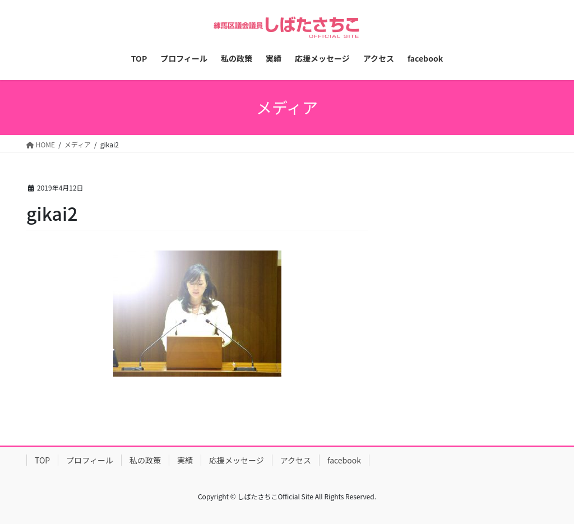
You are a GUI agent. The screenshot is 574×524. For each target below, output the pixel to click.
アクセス (295, 460)
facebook (344, 460)
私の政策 (145, 460)
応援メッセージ (236, 460)
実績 (185, 460)
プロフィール (89, 460)
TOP (42, 460)
